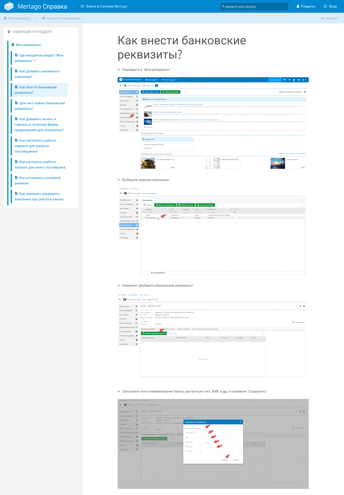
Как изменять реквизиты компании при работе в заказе (39, 196)
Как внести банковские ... (62, 18)
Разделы (305, 6)
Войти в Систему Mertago (104, 6)
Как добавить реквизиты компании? (37, 74)
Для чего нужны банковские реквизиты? (40, 106)
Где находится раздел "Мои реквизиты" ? (39, 58)
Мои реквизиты (17, 18)
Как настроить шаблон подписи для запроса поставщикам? (35, 145)
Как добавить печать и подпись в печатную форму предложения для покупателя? (39, 124)
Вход (330, 6)
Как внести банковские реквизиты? (36, 90)
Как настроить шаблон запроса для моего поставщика (40, 164)
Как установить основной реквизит (38, 180)
